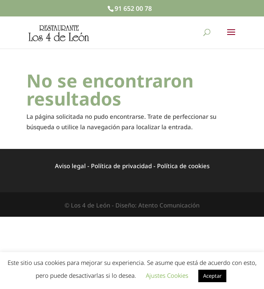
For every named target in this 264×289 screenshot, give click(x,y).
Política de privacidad (121, 166)
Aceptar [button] (212, 275)
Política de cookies (183, 166)
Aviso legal (70, 166)
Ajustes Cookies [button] (167, 275)
